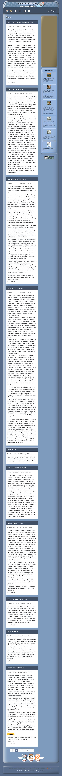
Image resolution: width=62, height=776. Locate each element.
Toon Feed (50, 768)
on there (29, 616)
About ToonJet (21, 768)
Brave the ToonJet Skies (15, 89)
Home (10, 768)
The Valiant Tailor (48, 79)
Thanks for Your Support (15, 668)
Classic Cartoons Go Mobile (17, 468)
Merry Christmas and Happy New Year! (20, 22)
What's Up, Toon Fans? (15, 523)
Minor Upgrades (13, 631)
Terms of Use (30, 768)
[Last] (32, 750)
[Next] (30, 750)
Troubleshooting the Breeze (17, 179)
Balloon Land (47, 91)
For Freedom (12, 449)
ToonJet (45, 78)
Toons (15, 768)
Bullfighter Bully (48, 107)
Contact (43, 768)
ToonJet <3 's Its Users (15, 288)
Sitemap (37, 768)
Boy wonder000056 (47, 148)
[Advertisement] (48, 41)
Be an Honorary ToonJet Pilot (17, 599)
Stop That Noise (48, 122)
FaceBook (25, 614)
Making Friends (48, 136)
